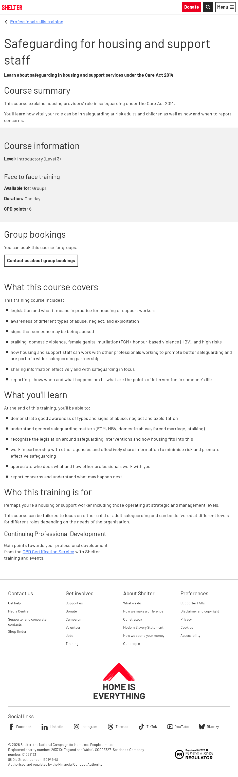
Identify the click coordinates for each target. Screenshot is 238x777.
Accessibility (190, 635)
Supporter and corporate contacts (27, 621)
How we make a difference (143, 611)
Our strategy (132, 619)
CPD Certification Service (48, 551)
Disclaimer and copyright (199, 611)
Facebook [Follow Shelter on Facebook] (19, 727)
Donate (71, 611)
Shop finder (17, 631)
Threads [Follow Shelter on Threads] (117, 727)
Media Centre (18, 611)
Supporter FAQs (192, 603)
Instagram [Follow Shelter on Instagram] (85, 727)
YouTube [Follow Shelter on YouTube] (178, 727)
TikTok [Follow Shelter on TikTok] (147, 727)
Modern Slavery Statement (143, 627)
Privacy (186, 619)
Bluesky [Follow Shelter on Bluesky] (209, 727)
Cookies (186, 627)
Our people (131, 643)
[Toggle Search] (208, 7)
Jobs (70, 635)
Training (72, 643)
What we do (132, 603)
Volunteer (73, 627)
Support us (74, 603)
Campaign (73, 619)
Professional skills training (36, 21)
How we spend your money (143, 635)
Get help (14, 603)
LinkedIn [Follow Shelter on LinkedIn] (52, 727)
